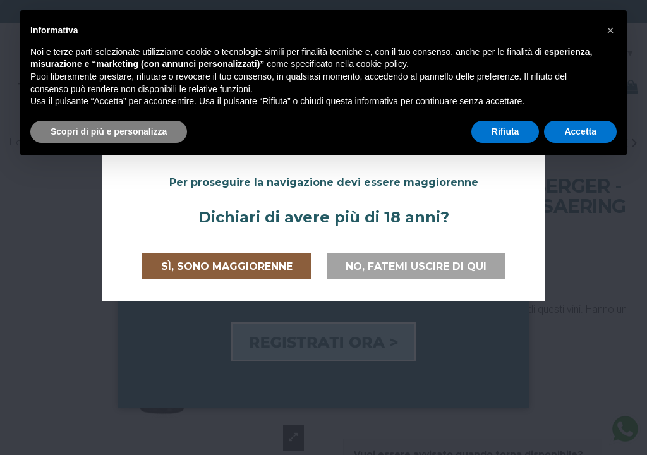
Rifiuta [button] (505, 131)
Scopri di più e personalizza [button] (109, 131)
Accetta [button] (580, 131)
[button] (610, 30)
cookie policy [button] (381, 64)
